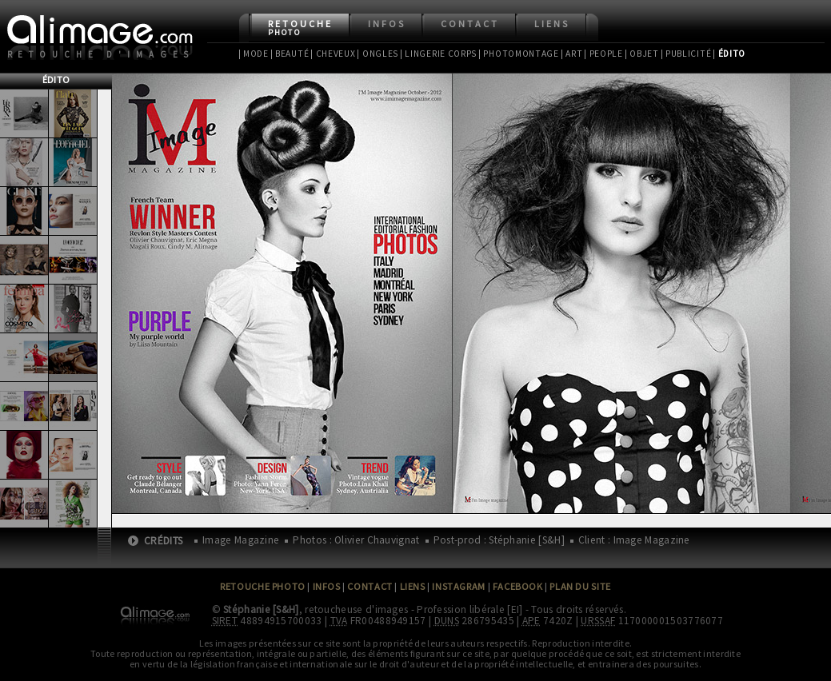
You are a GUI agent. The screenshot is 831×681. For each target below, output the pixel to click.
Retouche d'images (101, 54)
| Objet (642, 53)
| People (603, 53)
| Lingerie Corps (438, 53)
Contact (470, 24)
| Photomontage (518, 53)
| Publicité (686, 53)
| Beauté (290, 53)
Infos (387, 24)
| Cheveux (332, 53)
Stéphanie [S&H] (261, 609)
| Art (571, 53)
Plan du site (579, 586)
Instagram (458, 586)
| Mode (253, 53)
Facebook (518, 586)
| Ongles (377, 53)
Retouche (300, 28)
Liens (551, 24)
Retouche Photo (263, 586)
